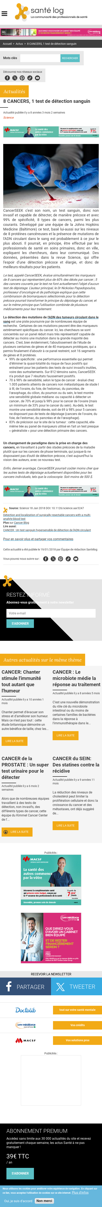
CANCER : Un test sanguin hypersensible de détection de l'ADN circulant (47, 530)
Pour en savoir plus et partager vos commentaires (38, 539)
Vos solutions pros (77, 1040)
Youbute (37, 77)
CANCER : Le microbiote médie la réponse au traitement (76, 678)
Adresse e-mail (17, 607)
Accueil (7, 44)
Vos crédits (77, 1025)
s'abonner (20, 1173)
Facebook (7, 77)
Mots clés (10, 58)
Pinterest (22, 77)
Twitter (14, 77)
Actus (19, 44)
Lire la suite (14, 741)
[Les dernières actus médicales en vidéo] (51, 1104)
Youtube (75, 558)
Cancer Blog (21, 522)
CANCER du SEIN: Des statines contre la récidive (76, 765)
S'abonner (20, 623)
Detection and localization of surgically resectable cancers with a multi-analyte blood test (47, 517)
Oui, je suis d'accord (18, 1201)
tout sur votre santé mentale (77, 1010)
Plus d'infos (80, 1192)
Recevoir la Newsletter (51, 974)
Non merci (44, 1201)
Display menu (4, 13)
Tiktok (30, 77)
